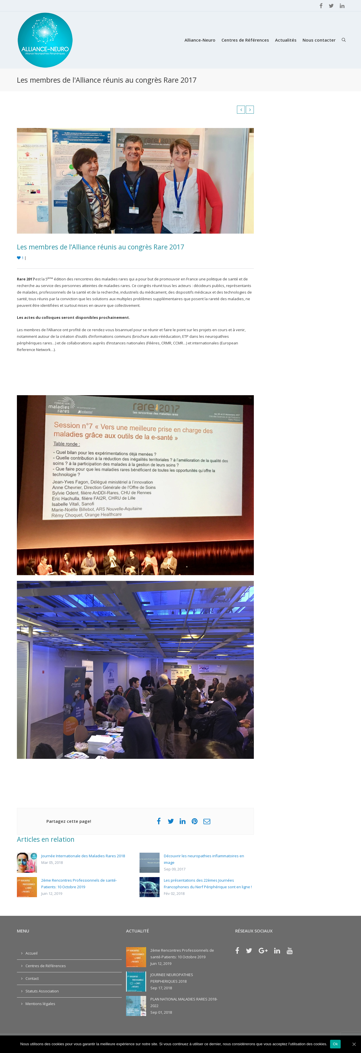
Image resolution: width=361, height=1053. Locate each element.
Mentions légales (40, 1003)
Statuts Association (42, 991)
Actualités (286, 40)
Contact (32, 978)
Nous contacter (319, 40)
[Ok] (354, 1044)
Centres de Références (245, 40)
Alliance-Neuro (200, 40)
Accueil (31, 953)
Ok (335, 1044)
